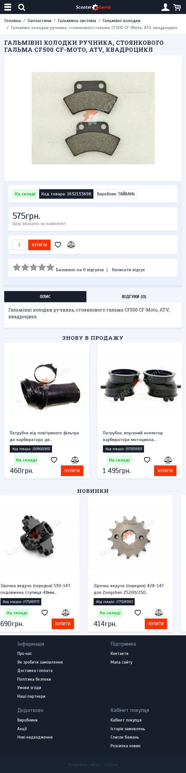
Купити (39, 245)
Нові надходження (35, 737)
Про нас (24, 654)
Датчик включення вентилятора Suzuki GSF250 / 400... (42, 436)
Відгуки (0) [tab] (134, 296)
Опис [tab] (45, 296)
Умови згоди (29, 688)
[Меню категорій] (8, 7)
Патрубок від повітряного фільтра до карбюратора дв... (137, 436)
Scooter (93, 7)
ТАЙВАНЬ (126, 194)
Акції (22, 729)
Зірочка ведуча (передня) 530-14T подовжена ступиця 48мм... (45, 589)
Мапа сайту (121, 662)
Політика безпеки (34, 679)
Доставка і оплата (35, 671)
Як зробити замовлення (40, 662)
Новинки (93, 491)
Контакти (119, 654)
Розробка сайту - (93, 764)
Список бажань (124, 737)
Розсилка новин (125, 746)
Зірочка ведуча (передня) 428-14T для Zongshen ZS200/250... (138, 589)
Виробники (27, 720)
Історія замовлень (127, 729)
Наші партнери (31, 696)
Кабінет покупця (126, 720)
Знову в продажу (92, 337)
